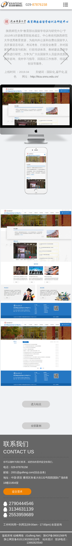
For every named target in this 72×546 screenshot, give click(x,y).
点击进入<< (46, 452)
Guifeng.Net (33, 535)
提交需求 (17, 491)
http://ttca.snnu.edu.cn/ (44, 76)
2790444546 (21, 503)
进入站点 (36, 404)
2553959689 (21, 514)
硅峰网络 (18, 535)
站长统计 (48, 539)
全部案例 (36, 425)
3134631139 (21, 509)
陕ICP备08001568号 (55, 535)
